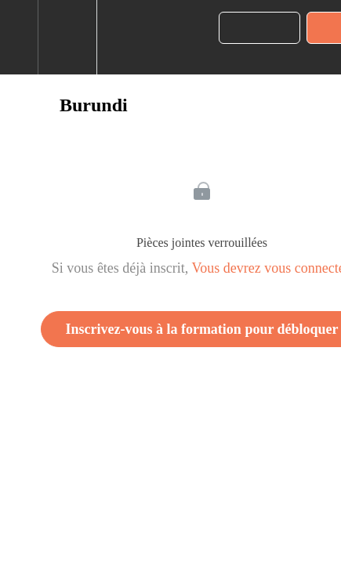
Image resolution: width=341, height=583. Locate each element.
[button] (19, 37)
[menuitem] (67, 37)
